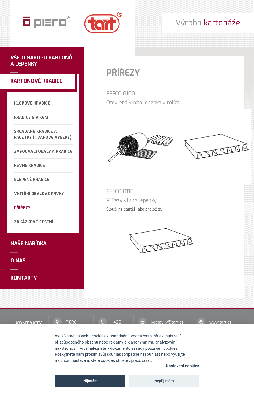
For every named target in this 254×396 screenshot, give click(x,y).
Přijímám (89, 381)
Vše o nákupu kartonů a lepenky (41, 60)
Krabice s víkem (31, 117)
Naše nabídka (28, 243)
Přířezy (22, 208)
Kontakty (23, 278)
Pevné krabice (29, 165)
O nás (18, 260)
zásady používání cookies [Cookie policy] (155, 348)
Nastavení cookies (182, 366)
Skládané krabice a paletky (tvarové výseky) (42, 134)
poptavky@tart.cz (167, 322)
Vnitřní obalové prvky (39, 193)
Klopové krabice (32, 103)
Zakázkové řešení (33, 222)
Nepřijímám (164, 381)
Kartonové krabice (36, 81)
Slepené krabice (32, 179)
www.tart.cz (220, 322)
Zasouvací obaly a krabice (43, 151)
